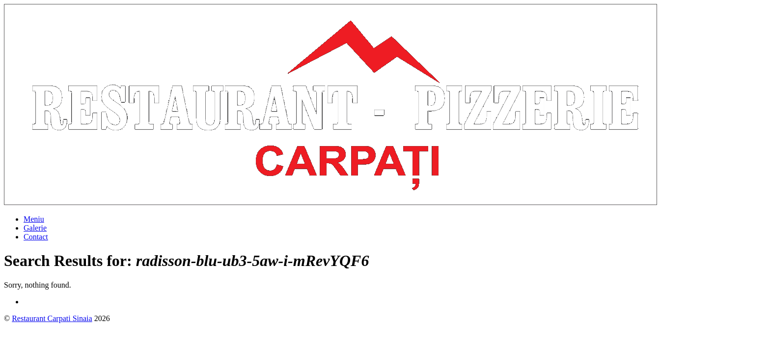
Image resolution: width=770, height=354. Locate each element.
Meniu (34, 219)
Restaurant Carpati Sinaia (52, 318)
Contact (36, 237)
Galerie (35, 228)
